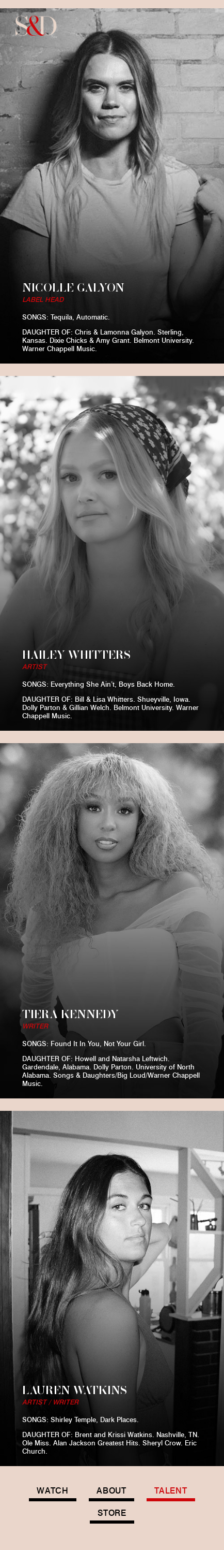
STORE (112, 1513)
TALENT (170, 1491)
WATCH (53, 1491)
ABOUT (111, 1491)
